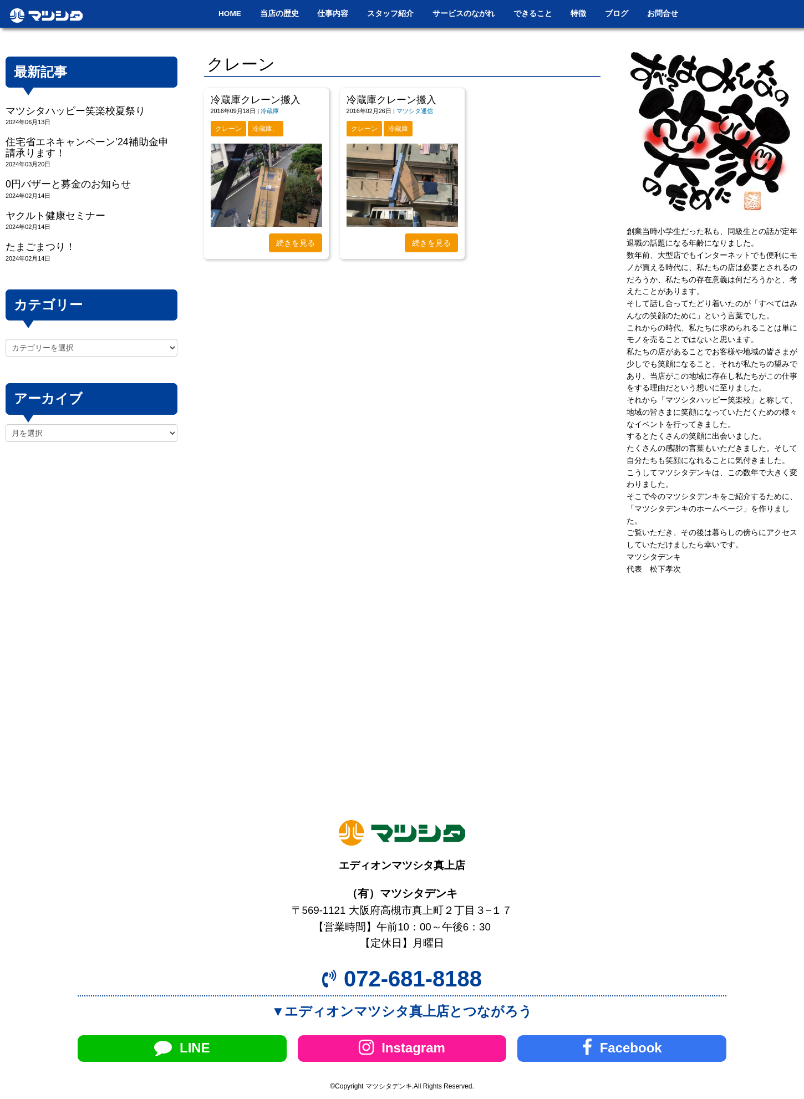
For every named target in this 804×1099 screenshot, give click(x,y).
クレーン (228, 129)
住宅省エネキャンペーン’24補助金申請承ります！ (87, 147)
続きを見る (295, 242)
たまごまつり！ (40, 246)
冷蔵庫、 (265, 129)
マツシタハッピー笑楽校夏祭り (75, 110)
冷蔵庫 (270, 111)
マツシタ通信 (414, 111)
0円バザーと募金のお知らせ (68, 184)
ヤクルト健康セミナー (55, 215)
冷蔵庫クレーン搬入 (256, 99)
